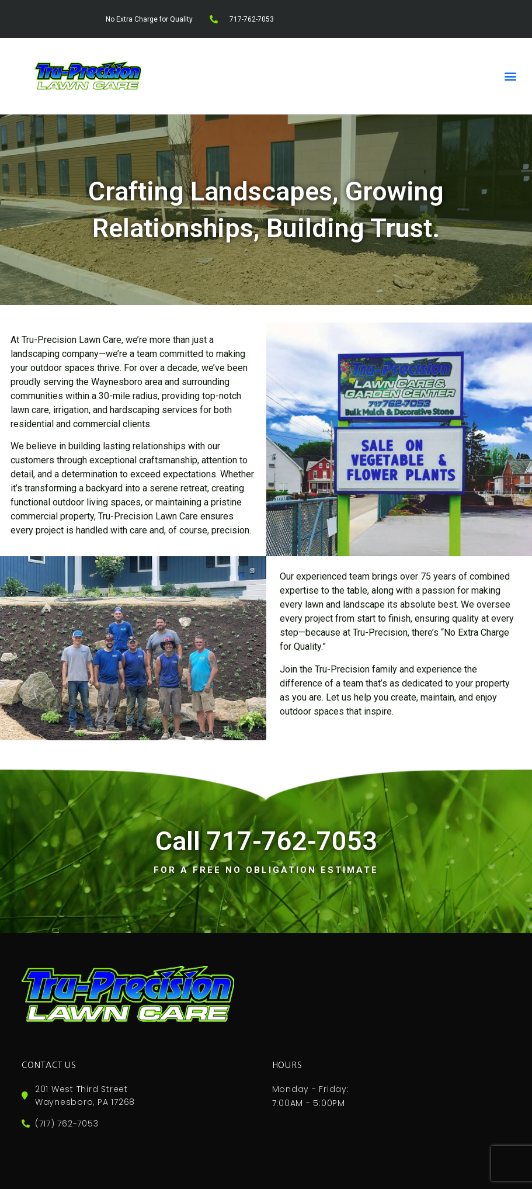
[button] (510, 75)
